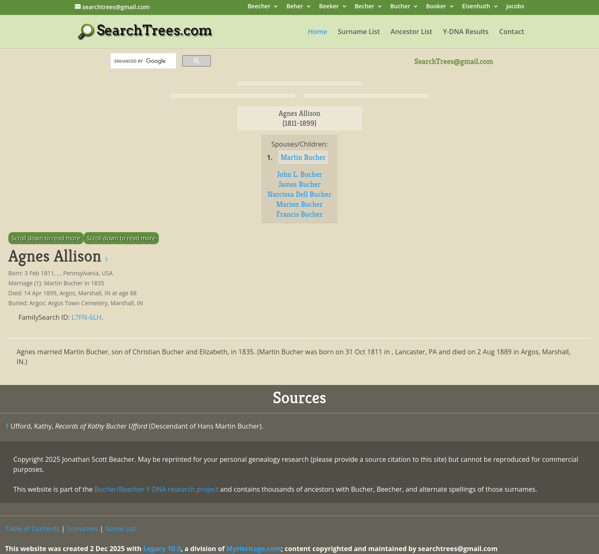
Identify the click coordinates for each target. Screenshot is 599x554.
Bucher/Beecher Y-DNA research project (156, 489)
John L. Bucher (299, 174)
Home (317, 32)
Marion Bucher (299, 204)
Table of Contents (32, 528)
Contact (511, 32)
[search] (142, 61)
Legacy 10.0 (162, 548)
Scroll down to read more (46, 238)
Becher (364, 7)
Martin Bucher (303, 157)
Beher (295, 7)
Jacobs (515, 7)
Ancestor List (411, 32)
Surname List (359, 32)
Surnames (82, 528)
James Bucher (299, 184)
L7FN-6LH (86, 317)
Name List (120, 528)
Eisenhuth (476, 7)
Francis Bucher (299, 214)
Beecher (259, 7)
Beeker (329, 7)
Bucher (400, 7)
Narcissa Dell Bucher (299, 194)
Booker (436, 7)
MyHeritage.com (253, 548)
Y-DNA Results (466, 32)
